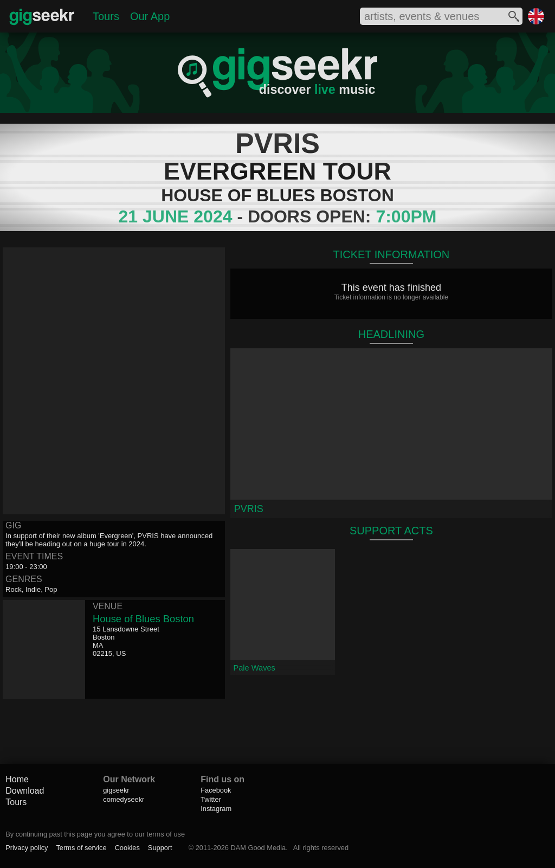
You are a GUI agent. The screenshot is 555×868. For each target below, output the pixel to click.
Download (24, 790)
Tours (106, 16)
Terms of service (81, 848)
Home (17, 779)
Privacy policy (26, 848)
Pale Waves (254, 667)
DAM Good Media (258, 848)
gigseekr (116, 790)
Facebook (216, 790)
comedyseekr (123, 799)
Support (160, 848)
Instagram (216, 809)
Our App (150, 16)
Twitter (211, 799)
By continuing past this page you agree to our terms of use (95, 834)
